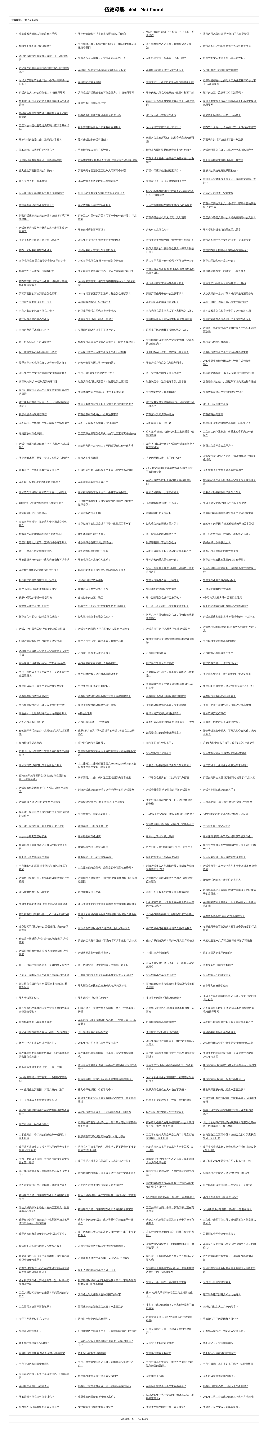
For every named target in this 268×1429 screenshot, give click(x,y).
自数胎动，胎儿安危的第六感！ (95, 857)
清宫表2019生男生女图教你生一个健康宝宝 (227, 239)
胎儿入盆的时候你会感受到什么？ (97, 1270)
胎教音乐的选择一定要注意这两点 (222, 879)
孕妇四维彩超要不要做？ (92, 229)
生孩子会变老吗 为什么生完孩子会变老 (224, 502)
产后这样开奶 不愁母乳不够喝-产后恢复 (168, 628)
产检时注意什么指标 (157, 229)
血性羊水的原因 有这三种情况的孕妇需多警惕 (228, 523)
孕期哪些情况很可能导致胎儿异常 (222, 229)
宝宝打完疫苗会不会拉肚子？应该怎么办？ (227, 319)
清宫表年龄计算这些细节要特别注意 (223, 139)
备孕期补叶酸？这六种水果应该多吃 (98, 673)
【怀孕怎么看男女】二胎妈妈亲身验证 (167, 777)
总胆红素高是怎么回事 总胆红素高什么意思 (170, 722)
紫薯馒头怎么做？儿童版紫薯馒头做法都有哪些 (229, 381)
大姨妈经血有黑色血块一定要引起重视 (40, 160)
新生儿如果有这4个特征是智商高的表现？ (101, 193)
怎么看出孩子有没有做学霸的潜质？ (166, 181)
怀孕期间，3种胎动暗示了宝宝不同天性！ (169, 846)
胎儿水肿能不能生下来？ (92, 533)
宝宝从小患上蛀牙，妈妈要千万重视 (166, 1282)
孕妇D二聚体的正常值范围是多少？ (39, 570)
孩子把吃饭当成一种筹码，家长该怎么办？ (227, 533)
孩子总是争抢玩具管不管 (33, 414)
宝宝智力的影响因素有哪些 (34, 1363)
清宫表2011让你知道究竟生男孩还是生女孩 (227, 45)
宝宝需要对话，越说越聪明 (161, 392)
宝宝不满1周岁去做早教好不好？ (96, 372)
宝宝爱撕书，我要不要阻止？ (94, 814)
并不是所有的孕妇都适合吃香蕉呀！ (98, 663)
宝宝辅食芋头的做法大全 (217, 975)
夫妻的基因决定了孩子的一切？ (163, 457)
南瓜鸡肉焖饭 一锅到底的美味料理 (38, 381)
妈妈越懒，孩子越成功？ (217, 542)
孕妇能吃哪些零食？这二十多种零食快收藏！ (103, 492)
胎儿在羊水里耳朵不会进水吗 (162, 857)
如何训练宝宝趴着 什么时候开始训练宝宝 (42, 1353)
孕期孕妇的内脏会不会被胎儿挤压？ (39, 239)
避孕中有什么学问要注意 (92, 103)
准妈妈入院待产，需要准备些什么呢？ (224, 1330)
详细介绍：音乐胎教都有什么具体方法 (167, 892)
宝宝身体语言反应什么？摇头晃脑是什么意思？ (229, 217)
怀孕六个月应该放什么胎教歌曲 (36, 271)
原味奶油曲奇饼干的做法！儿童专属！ (224, 271)
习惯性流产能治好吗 (157, 952)
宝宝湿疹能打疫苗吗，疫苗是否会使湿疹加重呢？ (105, 867)
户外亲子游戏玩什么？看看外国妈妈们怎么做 (44, 975)
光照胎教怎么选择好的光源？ (162, 502)
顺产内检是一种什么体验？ (34, 1124)
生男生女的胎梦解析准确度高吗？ (97, 1396)
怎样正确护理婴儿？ (30, 1330)
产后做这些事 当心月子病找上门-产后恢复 (101, 801)
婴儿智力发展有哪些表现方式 (219, 1353)
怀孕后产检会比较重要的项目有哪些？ (224, 559)
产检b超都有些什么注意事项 (94, 722)
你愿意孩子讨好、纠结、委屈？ (95, 319)
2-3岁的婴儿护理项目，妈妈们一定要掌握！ (170, 1197)
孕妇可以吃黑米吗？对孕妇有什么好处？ (168, 551)
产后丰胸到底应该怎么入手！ (219, 789)
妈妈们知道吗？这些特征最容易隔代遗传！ (102, 570)
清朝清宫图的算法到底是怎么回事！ (39, 293)
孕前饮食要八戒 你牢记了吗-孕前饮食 (224, 916)
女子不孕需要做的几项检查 (34, 1318)
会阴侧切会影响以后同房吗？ (162, 302)
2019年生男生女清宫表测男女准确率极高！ (43, 372)
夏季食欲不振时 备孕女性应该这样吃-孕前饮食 (104, 928)
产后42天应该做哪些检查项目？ (163, 170)
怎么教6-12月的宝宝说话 (216, 826)
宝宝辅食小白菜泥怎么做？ (161, 975)
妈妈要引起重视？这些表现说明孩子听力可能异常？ (107, 341)
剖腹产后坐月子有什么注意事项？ (165, 293)
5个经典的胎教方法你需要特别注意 (222, 597)
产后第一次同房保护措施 (160, 414)
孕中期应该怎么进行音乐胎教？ (163, 597)
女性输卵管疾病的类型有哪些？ (95, 1407)
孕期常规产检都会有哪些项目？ (163, 713)
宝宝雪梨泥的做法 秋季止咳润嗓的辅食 (224, 753)
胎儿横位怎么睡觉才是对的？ (162, 523)
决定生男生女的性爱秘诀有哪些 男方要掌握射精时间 (107, 904)
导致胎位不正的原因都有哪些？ (220, 1318)
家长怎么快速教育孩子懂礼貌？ (220, 170)
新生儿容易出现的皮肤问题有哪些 (38, 589)
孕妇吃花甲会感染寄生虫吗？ (94, 205)
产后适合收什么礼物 (89, 513)
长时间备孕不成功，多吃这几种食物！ (167, 352)
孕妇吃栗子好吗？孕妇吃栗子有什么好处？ (43, 492)
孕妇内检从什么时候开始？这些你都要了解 (170, 92)
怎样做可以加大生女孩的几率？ (220, 1306)
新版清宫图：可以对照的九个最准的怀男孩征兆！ (105, 1079)
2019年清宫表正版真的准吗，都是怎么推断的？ (104, 293)
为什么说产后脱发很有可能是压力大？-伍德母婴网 (106, 92)
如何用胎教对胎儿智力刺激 (161, 589)
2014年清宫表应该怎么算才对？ (163, 127)
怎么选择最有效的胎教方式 (93, 1032)
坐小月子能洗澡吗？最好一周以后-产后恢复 (170, 940)
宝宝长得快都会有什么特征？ (162, 580)
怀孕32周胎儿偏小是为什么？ (219, 260)
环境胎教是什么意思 (89, 892)
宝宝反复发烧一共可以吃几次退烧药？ (224, 857)
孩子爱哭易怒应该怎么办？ (161, 533)
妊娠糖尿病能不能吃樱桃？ (161, 1022)
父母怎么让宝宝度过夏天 (217, 1282)
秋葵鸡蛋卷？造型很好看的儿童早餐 (166, 381)
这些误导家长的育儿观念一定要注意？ (224, 1089)
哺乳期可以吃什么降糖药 (33, 513)
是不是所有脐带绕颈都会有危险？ (165, 283)
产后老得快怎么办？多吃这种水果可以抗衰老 (228, 149)
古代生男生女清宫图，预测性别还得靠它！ (170, 239)
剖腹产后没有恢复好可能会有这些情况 (40, 640)
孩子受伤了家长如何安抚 (160, 663)
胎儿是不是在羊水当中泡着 (34, 857)
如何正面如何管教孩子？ (160, 742)
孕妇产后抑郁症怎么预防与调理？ (165, 362)
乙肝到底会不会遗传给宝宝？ (219, 1233)
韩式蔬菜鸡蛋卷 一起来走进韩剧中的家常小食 (228, 372)
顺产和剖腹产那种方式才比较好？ (222, 1294)
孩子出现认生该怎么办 (215, 404)
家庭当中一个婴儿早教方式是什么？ (39, 470)
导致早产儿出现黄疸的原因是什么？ (39, 1407)
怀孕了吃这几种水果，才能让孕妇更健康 (168, 1100)
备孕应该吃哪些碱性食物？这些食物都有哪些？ (104, 696)
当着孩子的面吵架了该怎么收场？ (222, 722)
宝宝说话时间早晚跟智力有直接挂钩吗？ (41, 193)
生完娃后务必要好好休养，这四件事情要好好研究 (105, 271)
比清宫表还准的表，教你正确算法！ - (224, 1079)
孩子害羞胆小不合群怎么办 (161, 542)
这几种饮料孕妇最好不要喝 (93, 551)
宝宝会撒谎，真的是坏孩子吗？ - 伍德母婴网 (228, 1363)
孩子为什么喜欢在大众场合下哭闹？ (166, 1089)
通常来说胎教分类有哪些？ (93, 139)
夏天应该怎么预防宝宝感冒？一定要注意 (100, 1306)
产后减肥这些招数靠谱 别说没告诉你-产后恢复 (229, 616)
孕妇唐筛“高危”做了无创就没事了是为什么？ (228, 836)
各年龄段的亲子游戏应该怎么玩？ (165, 70)
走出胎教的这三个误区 (90, 597)
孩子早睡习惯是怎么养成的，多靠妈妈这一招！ (104, 1160)
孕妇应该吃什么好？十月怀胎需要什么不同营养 (104, 1112)
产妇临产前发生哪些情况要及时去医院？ (100, 1185)
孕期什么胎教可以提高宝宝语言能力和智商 (102, 33)
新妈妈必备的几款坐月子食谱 (35, 1022)
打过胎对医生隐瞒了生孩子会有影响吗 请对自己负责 (107, 1330)
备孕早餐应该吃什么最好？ (34, 696)
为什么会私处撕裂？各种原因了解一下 (99, 1294)
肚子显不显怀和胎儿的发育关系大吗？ (167, 606)
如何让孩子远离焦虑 (30, 742)
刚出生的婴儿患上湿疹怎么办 (35, 45)
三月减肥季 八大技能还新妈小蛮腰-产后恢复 (227, 801)
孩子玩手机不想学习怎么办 (161, 115)
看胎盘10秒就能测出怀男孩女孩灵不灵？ (168, 765)
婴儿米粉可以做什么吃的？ (93, 997)
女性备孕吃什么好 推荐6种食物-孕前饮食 (101, 260)
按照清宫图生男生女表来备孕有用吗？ (99, 127)
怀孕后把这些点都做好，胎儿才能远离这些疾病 (104, 1386)
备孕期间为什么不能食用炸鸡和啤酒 (166, 696)
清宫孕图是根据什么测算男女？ (36, 205)
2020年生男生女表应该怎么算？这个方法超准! (228, 1396)
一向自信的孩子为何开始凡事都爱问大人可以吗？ (105, 975)
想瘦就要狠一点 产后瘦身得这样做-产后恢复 (227, 940)
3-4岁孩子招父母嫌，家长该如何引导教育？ (170, 814)
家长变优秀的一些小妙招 (33, 181)
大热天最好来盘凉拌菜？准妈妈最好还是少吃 (228, 293)
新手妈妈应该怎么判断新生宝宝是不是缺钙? (227, 1185)
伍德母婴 (125, 1418)
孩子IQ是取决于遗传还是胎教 (35, 597)
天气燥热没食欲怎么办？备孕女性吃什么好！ (44, 704)
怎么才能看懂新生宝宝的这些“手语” (223, 392)
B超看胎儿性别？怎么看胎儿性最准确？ (41, 502)
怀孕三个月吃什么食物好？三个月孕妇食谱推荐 (229, 127)
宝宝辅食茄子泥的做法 (158, 753)
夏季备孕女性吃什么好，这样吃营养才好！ (43, 362)
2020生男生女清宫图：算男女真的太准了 (41, 1089)
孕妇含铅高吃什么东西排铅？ (162, 492)
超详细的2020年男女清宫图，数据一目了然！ (228, 1160)
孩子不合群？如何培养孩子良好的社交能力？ (44, 964)
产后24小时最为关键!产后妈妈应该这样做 (42, 628)
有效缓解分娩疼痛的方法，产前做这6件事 (42, 663)
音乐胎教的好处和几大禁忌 (34, 892)
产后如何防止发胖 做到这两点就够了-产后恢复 (229, 777)
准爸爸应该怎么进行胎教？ (34, 606)
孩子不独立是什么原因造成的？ (220, 663)
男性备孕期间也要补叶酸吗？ (94, 686)
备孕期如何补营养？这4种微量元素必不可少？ (229, 686)
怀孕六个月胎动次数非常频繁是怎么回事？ (102, 606)
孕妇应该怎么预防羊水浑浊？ (219, 1376)
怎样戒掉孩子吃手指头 (90, 580)
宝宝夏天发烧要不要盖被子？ (35, 1306)
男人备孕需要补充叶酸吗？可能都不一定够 (170, 260)
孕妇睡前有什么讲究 (89, 836)
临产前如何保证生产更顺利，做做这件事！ (43, 1185)
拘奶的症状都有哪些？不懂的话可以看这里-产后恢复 (107, 940)
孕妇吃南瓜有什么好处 (158, 423)
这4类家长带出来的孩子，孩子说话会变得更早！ (230, 742)
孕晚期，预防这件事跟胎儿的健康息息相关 (102, 70)
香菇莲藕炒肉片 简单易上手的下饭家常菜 (101, 392)
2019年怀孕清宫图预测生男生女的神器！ (100, 239)
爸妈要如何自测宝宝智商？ (218, 964)
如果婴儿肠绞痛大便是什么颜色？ (222, 115)
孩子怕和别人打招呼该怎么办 (35, 341)
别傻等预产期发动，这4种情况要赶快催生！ (227, 1172)
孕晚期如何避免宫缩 (89, 82)
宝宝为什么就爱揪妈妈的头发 (219, 580)
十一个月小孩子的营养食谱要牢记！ (39, 1100)
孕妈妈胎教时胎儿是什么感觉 (219, 1032)
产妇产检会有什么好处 (31, 722)
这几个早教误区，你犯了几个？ (95, 1089)
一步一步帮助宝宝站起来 (33, 836)
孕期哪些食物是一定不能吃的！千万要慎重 (227, 673)
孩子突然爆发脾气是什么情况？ (163, 372)
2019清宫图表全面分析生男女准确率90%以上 (228, 1042)
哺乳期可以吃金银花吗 (158, 513)
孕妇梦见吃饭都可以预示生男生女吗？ (40, 765)
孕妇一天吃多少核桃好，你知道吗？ (98, 423)
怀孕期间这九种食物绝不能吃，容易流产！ (227, 423)
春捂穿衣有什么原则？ (31, 433)
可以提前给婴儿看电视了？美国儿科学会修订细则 (105, 470)
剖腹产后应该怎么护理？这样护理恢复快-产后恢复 (106, 789)
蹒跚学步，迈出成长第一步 (93, 826)
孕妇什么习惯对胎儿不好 (160, 836)
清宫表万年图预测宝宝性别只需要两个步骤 (102, 170)
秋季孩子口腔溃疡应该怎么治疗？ (38, 580)
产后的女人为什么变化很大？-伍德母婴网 (42, 92)
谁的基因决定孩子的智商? (217, 952)
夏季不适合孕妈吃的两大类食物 (220, 551)
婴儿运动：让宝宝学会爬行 (218, 1343)
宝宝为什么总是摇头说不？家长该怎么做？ (170, 310)
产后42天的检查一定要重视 (218, 193)
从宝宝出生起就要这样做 (160, 1343)
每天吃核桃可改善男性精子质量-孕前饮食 (169, 928)
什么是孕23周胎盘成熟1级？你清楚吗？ (41, 533)
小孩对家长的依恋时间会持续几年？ (98, 181)
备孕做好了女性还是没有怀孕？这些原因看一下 (104, 523)
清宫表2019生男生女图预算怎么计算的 (224, 283)
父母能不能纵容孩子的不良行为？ (97, 329)
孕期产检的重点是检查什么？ (162, 559)
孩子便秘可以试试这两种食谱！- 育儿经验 (101, 1136)
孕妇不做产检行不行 (214, 713)
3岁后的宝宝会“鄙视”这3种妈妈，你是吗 (225, 814)
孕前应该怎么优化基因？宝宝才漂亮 (166, 704)
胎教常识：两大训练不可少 (93, 589)
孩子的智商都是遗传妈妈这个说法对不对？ (43, 1233)
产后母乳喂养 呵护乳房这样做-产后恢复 (168, 789)
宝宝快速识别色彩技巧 (158, 1353)
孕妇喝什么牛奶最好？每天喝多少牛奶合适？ (44, 423)
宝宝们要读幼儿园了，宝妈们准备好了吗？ (43, 542)
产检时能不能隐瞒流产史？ (218, 653)
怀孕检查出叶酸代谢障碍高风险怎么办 (99, 115)
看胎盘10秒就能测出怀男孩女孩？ (222, 492)
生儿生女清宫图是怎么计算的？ (36, 170)
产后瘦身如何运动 (213, 414)
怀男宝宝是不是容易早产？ (218, 445)
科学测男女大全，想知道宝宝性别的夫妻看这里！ (105, 777)
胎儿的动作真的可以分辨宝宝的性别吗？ (225, 606)
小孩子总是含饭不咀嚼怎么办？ (220, 1197)
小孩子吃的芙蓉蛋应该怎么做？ (163, 997)
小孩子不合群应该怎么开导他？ (95, 542)
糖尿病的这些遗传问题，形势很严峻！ (40, 1245)
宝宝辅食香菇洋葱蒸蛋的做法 (219, 640)
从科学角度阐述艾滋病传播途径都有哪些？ (102, 1245)
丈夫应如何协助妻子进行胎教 (162, 1032)
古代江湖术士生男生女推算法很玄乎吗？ (225, 765)
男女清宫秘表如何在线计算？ (94, 149)
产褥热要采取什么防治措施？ (94, 952)
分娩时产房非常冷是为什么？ (35, 302)
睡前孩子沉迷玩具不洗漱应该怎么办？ (167, 329)
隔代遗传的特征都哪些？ (217, 341)
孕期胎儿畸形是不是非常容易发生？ (166, 1386)
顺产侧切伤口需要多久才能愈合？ (165, 1112)
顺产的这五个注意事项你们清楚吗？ (223, 92)
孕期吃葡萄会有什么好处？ (93, 482)
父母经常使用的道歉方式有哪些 (220, 70)
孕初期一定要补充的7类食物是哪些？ (40, 482)
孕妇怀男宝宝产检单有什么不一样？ (166, 58)
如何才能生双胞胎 (88, 457)
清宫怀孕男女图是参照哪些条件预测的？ (225, 250)
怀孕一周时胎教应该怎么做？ (35, 250)
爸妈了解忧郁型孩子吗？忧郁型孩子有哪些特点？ (105, 404)
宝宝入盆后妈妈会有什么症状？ (36, 310)
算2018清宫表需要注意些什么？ (36, 149)
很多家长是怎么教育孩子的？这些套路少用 (227, 310)
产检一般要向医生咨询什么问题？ (97, 362)
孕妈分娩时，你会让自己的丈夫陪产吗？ (225, 302)
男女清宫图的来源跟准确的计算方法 (223, 160)
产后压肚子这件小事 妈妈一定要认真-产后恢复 (104, 1258)
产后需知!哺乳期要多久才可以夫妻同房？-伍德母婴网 (108, 160)
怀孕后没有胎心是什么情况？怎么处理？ (225, 1386)
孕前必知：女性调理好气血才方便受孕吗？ (43, 713)
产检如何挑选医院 (156, 653)
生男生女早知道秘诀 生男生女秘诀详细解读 (43, 904)
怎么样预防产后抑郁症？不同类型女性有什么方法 (105, 445)
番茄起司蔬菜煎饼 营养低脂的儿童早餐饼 (226, 33)
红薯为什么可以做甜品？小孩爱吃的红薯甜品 (103, 381)
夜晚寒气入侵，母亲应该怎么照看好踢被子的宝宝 (105, 1209)
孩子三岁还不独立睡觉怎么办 (35, 551)
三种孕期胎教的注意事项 (217, 589)
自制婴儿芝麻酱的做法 (215, 985)
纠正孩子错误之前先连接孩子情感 (97, 310)
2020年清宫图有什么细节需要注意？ (98, 1042)
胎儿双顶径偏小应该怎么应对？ (95, 616)
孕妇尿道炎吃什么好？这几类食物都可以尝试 (44, 559)
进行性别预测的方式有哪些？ (94, 1318)
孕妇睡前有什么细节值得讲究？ (36, 1396)
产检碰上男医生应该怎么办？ (94, 653)
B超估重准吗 (85, 713)
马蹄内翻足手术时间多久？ (34, 329)
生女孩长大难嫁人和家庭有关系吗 (38, 33)
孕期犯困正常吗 (155, 1376)
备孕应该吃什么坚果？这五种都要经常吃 (225, 352)
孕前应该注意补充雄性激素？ (219, 696)
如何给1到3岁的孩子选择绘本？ (163, 732)
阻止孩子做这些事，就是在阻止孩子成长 (41, 826)
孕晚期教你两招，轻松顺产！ (94, 302)
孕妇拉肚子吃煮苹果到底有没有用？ (223, 470)
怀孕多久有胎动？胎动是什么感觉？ (39, 616)
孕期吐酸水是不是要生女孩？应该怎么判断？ (44, 457)
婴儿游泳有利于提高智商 (92, 1353)
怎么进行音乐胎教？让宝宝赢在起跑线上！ (102, 58)
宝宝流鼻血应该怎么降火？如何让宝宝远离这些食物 (107, 433)
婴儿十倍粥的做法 (29, 997)
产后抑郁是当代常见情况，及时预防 (166, 217)
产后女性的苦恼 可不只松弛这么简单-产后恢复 (104, 628)
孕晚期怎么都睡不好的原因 (34, 1386)
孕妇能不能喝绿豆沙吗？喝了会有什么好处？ (228, 1022)
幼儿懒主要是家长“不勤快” (34, 1343)
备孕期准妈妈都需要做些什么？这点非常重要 (228, 513)
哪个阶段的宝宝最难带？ (92, 742)
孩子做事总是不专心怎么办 (34, 319)
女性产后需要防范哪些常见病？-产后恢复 (169, 205)
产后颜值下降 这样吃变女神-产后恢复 (40, 801)
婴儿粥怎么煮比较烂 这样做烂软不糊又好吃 (102, 985)
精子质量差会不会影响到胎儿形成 (38, 352)
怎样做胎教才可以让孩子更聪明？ (97, 250)
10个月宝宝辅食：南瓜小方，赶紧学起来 (100, 640)
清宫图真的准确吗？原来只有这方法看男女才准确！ (107, 1172)
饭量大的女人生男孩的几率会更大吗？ (224, 58)
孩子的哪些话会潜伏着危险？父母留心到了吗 (103, 964)
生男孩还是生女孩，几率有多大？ (222, 1407)
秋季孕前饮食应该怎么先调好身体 (97, 704)
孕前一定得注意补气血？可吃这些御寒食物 (227, 704)
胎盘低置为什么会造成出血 (93, 846)
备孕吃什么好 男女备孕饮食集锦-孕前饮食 (42, 260)
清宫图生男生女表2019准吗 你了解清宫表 (169, 319)
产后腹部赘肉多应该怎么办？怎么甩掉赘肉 (102, 352)
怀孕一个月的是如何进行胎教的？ (38, 1042)
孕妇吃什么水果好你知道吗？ (94, 559)
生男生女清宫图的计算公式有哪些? (165, 1407)
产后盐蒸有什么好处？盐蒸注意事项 (98, 414)
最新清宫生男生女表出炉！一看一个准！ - (42, 1067)
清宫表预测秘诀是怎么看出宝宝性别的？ (168, 149)
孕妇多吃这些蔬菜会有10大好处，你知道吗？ (44, 1032)
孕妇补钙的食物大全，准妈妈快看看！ (40, 139)
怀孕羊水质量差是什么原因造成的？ (98, 1376)
